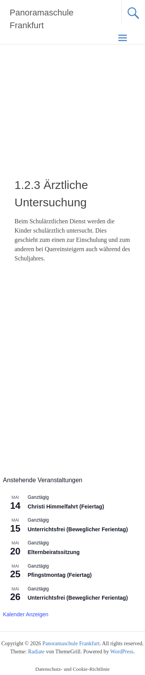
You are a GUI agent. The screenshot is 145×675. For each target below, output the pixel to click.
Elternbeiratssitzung (54, 552)
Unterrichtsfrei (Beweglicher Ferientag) (78, 529)
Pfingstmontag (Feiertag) (60, 575)
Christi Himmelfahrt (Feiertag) (66, 506)
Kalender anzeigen (26, 614)
